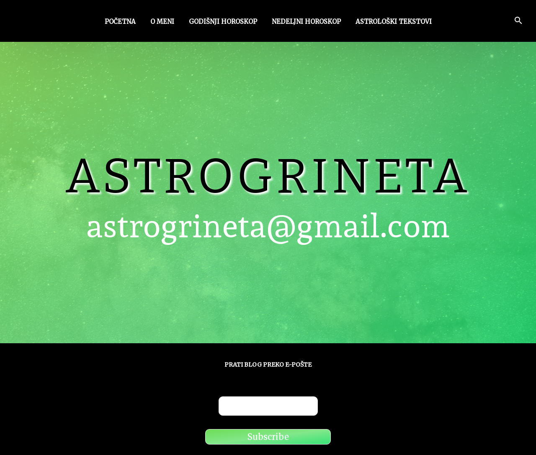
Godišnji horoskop (223, 22)
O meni (162, 22)
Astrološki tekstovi (394, 22)
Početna (120, 22)
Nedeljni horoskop (306, 22)
